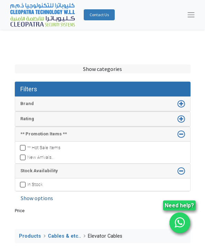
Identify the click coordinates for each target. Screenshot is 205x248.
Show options (37, 198)
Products (30, 236)
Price (19, 210)
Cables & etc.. (64, 236)
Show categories (102, 68)
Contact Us (99, 14)
